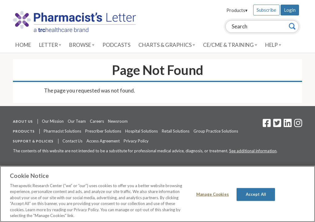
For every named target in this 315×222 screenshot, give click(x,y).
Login (290, 10)
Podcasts (116, 45)
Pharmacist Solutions (62, 131)
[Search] (292, 26)
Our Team (77, 121)
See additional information (253, 150)
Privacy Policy (136, 140)
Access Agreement (103, 140)
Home (23, 45)
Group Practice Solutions (215, 131)
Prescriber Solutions (103, 131)
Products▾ (237, 10)
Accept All (256, 194)
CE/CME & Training (230, 45)
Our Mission (53, 121)
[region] (157, 194)
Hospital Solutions (141, 131)
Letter (50, 45)
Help (273, 45)
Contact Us (72, 140)
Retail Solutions (175, 131)
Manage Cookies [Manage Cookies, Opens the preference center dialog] (212, 194)
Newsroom (118, 121)
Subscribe (266, 10)
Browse (81, 45)
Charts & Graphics (166, 45)
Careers (97, 121)
